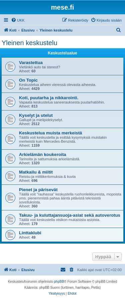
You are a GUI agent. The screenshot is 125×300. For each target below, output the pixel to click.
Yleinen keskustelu (29, 42)
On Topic (28, 80)
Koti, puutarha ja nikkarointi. (48, 97)
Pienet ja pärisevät (38, 189)
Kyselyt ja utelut (36, 115)
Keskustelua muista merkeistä (50, 132)
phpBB (59, 281)
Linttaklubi (30, 232)
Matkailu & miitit (36, 172)
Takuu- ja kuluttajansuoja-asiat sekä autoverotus (69, 215)
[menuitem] (18, 20)
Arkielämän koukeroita (42, 154)
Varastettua (31, 62)
